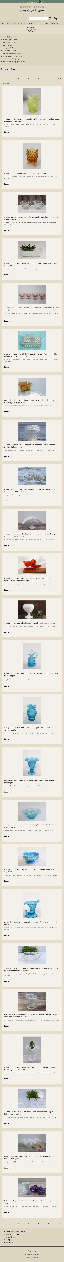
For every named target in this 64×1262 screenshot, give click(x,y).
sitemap (10, 1242)
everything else (56, 23)
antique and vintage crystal (12, 59)
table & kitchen (31, 28)
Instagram (32, 2)
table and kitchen (19, 23)
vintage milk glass (9, 48)
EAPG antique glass (9, 51)
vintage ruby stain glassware (12, 56)
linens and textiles (33, 23)
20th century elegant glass (12, 53)
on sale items (12, 1234)
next (59, 79)
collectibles (45, 23)
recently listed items (15, 1231)
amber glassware (9, 42)
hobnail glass (7, 37)
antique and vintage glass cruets (14, 62)
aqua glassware (8, 45)
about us (10, 1237)
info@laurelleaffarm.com (32, 1257)
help (8, 1239)
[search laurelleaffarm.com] (50, 18)
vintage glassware (31, 30)
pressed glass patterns (10, 40)
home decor (6, 23)
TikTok (43, 2)
